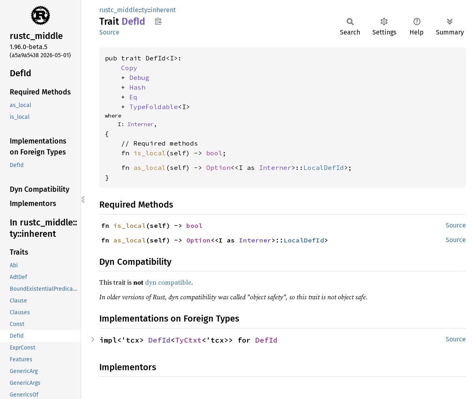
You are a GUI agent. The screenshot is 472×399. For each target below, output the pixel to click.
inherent (163, 10)
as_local (149, 167)
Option (218, 167)
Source (109, 32)
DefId (159, 340)
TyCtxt (188, 340)
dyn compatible (168, 282)
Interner (141, 124)
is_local (149, 153)
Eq (133, 97)
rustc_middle (119, 10)
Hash (137, 87)
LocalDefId (323, 167)
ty (144, 10)
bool (214, 153)
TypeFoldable (153, 107)
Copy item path (158, 21)
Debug (139, 77)
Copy (129, 68)
